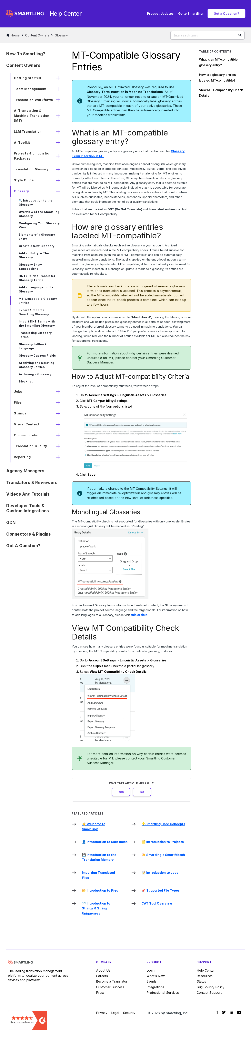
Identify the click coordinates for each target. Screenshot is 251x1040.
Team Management (30, 89)
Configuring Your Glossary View (39, 225)
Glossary (61, 35)
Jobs (18, 391)
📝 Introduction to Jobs (160, 873)
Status (201, 981)
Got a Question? (226, 13)
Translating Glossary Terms (35, 335)
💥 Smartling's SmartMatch (163, 855)
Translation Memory (31, 169)
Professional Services (162, 993)
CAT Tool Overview (157, 903)
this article (139, 615)
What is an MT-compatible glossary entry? (218, 62)
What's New (155, 976)
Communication (27, 435)
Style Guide (24, 180)
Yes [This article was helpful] (121, 792)
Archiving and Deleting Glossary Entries (36, 365)
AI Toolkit (22, 142)
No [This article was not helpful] (142, 792)
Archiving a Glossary (35, 374)
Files (18, 402)
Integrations (155, 987)
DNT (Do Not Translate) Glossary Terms (37, 278)
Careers (102, 976)
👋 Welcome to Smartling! (93, 826)
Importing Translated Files (98, 875)
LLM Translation (28, 132)
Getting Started (27, 78)
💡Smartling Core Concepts (163, 824)
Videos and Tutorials (28, 494)
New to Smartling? (25, 53)
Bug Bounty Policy (210, 987)
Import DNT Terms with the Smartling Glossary (37, 323)
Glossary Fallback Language (33, 346)
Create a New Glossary (37, 246)
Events (151, 981)
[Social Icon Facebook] (217, 1012)
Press (100, 993)
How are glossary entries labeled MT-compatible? (217, 77)
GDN (11, 522)
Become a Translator (111, 981)
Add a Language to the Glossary (36, 289)
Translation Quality (30, 446)
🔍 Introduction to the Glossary (35, 202)
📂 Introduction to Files (100, 890)
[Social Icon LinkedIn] (231, 1012)
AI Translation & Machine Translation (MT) (31, 116)
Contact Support (209, 993)
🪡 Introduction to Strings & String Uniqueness (96, 908)
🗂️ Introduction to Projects (163, 842)
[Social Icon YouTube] (239, 1012)
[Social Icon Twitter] (224, 1012)
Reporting (22, 457)
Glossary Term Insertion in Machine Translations (125, 92)
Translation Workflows (33, 100)
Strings (20, 413)
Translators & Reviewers (32, 482)
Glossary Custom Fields (37, 355)
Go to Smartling (190, 13)
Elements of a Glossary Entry (37, 236)
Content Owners (37, 35)
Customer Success (110, 987)
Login (150, 970)
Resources (205, 976)
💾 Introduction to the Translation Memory (99, 857)
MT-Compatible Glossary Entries (38, 300)
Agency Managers (25, 470)
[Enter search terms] (207, 35)
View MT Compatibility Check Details (221, 93)
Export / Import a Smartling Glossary (34, 312)
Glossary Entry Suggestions (30, 266)
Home (13, 35)
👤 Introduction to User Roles (104, 842)
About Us (103, 970)
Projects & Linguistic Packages (31, 155)
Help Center (206, 970)
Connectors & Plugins (28, 534)
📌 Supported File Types (161, 890)
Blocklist (26, 381)
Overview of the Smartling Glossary (39, 214)
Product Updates (160, 13)
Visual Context (26, 424)
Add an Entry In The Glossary (34, 255)
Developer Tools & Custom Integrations (27, 508)
